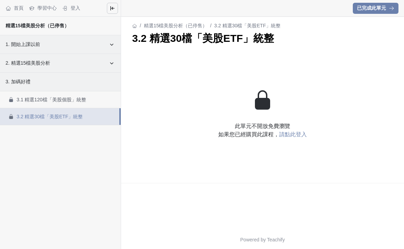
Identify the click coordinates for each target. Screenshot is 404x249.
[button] (375, 8)
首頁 (15, 8)
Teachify (276, 239)
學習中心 (43, 8)
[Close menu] (112, 8)
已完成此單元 (375, 8)
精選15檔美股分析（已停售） (37, 25)
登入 (71, 8)
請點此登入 (293, 134)
